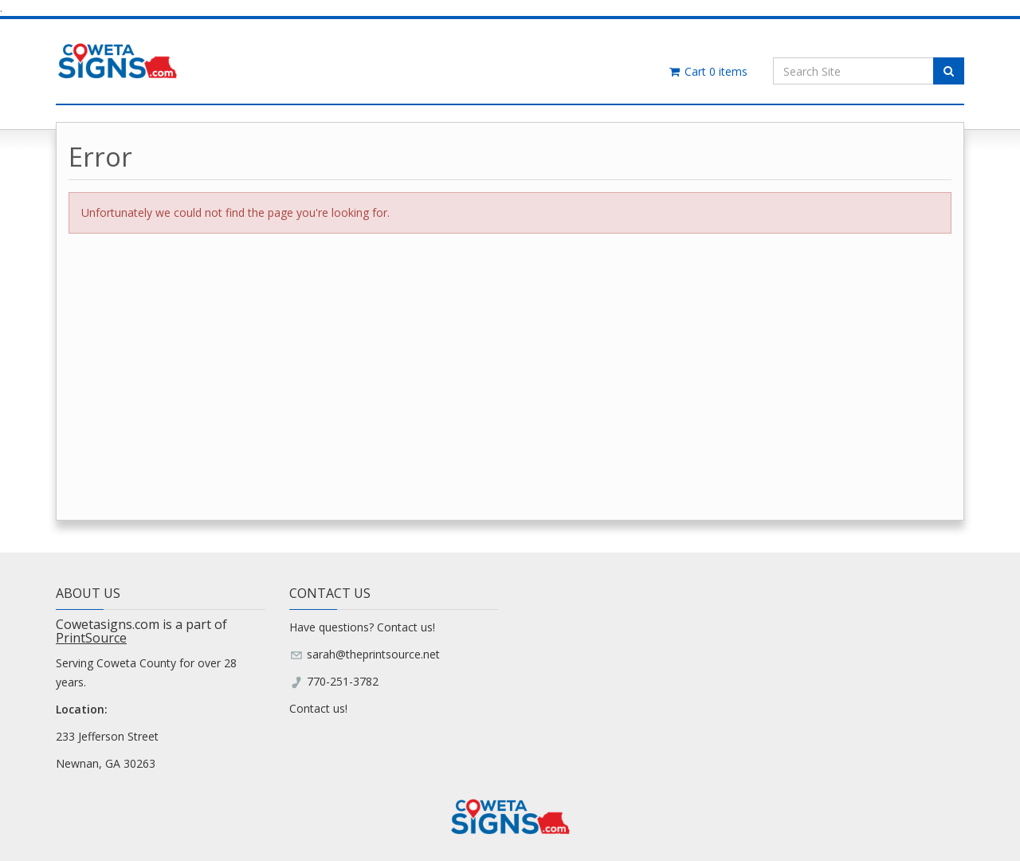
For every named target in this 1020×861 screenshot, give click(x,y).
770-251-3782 (343, 681)
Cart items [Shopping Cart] (707, 71)
